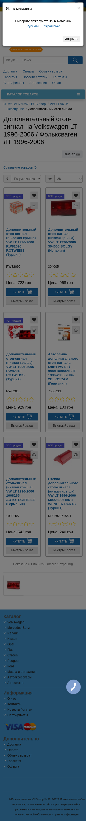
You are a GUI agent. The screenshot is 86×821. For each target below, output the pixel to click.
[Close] (78, 8)
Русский (32, 26)
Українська (51, 26)
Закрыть (71, 39)
